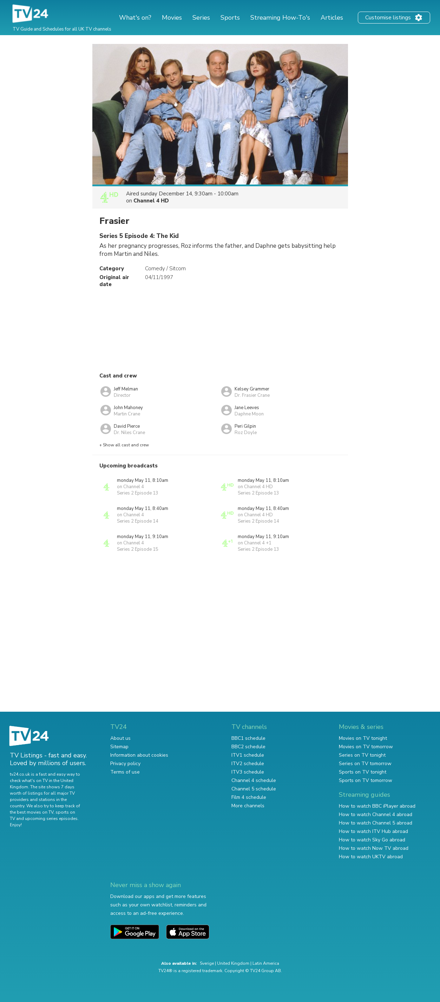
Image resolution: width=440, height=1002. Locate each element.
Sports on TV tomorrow (365, 780)
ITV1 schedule (247, 755)
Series (201, 17)
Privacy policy (125, 763)
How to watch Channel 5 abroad (375, 823)
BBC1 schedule (248, 738)
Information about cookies (139, 755)
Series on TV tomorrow (365, 763)
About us (120, 738)
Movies (172, 17)
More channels (247, 805)
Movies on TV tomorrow (366, 746)
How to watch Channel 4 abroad (375, 814)
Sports (230, 17)
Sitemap (119, 746)
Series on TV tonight (362, 755)
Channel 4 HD (151, 200)
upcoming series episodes (51, 818)
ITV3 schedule (247, 772)
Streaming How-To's (280, 17)
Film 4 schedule (248, 797)
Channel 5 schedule (253, 789)
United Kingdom (233, 963)
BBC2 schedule (248, 746)
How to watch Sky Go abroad (372, 839)
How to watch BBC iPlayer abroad (377, 806)
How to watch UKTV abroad (371, 856)
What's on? (135, 17)
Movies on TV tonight (363, 738)
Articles (332, 17)
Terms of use (125, 772)
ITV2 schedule (247, 763)
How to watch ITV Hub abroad (373, 831)
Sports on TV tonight (362, 772)
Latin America (265, 963)
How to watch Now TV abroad (373, 848)
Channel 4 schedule (253, 780)
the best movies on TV (31, 812)
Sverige (207, 963)
